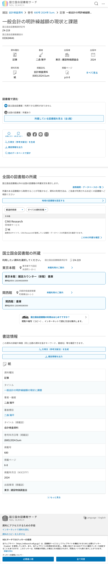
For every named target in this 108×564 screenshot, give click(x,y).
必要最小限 (28, 559)
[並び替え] (14, 209)
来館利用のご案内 (61, 267)
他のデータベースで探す (18, 153)
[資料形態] (37, 209)
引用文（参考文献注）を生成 (20, 142)
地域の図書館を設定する (73, 200)
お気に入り (9, 134)
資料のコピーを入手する (13, 534)
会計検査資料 (16, 12)
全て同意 (81, 559)
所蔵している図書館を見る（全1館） (54, 118)
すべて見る (92, 72)
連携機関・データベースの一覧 (89, 187)
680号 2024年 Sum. (44, 12)
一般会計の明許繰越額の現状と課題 (23, 390)
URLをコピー (18, 134)
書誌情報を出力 (14, 147)
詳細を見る (8, 551)
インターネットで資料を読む (15, 529)
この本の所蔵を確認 (92, 237)
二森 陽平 (9, 415)
